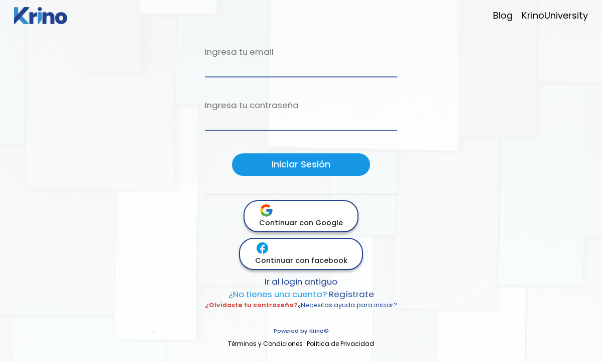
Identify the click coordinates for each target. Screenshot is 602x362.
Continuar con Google (301, 215)
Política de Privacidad (340, 343)
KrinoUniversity (555, 15)
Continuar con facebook (301, 253)
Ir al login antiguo (301, 282)
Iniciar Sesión (301, 164)
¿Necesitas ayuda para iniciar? (347, 305)
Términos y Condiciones (265, 343)
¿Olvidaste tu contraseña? (251, 305)
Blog (503, 15)
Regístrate (301, 294)
